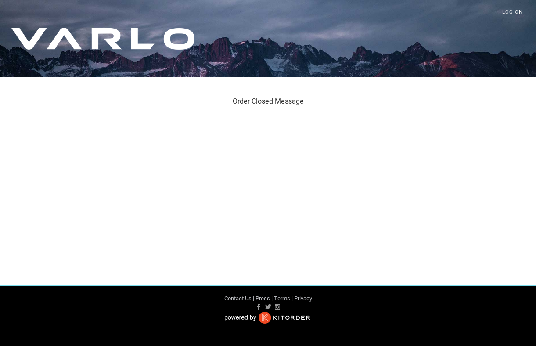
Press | (264, 298)
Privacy (303, 298)
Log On (512, 12)
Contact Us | (239, 298)
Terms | (283, 298)
